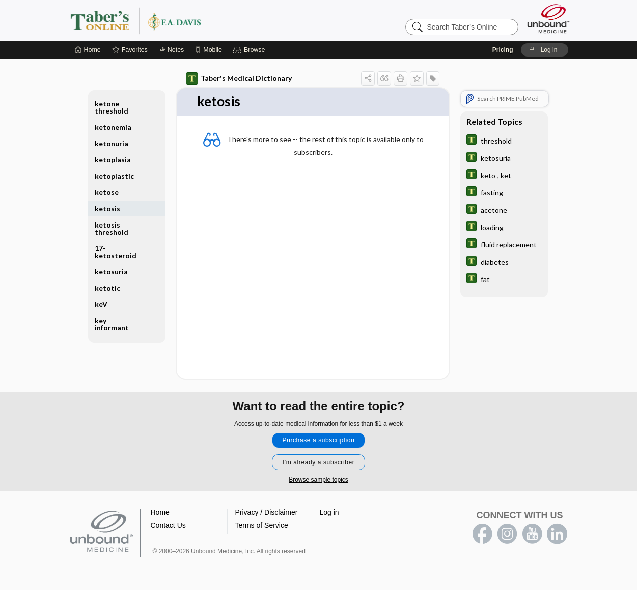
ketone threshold (111, 107)
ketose (107, 192)
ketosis (107, 208)
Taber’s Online (196, 20)
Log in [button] (329, 512)
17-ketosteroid (115, 252)
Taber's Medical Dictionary (239, 78)
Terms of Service (261, 525)
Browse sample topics (318, 479)
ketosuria (111, 271)
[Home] (88, 50)
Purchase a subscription (319, 440)
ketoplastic (114, 176)
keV (101, 304)
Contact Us (168, 525)
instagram (507, 534)
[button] (250, 50)
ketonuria (111, 143)
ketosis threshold (111, 228)
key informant (112, 324)
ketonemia (113, 127)
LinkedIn (557, 534)
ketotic (107, 288)
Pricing (502, 49)
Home (160, 512)
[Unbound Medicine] (548, 19)
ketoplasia (113, 159)
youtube (532, 534)
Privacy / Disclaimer (266, 512)
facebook (482, 534)
